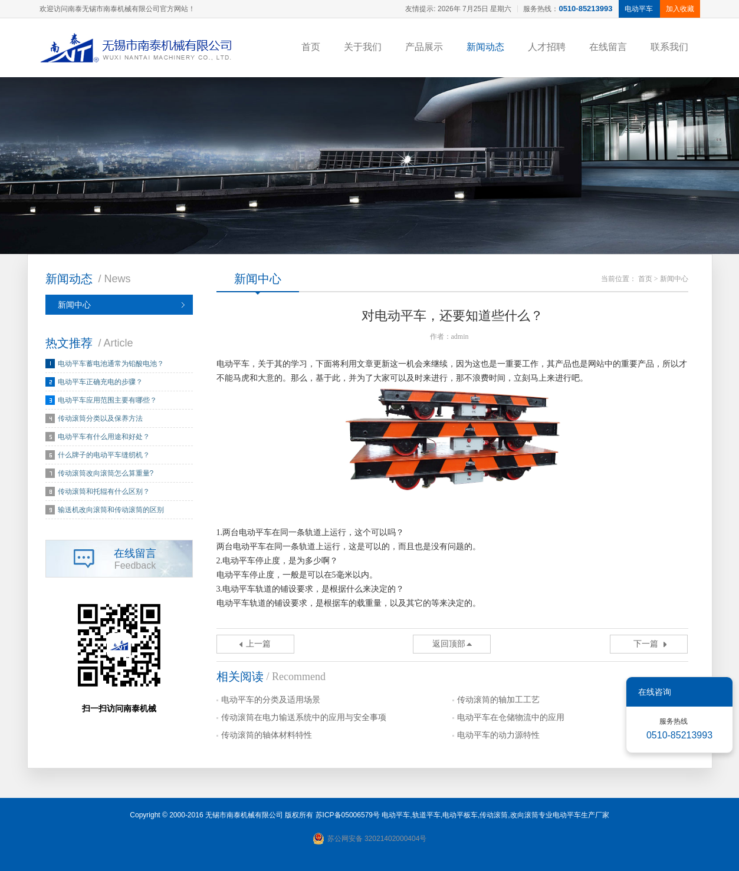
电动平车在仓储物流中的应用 (510, 717)
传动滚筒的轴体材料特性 (266, 735)
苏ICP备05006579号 (348, 815)
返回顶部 (448, 643)
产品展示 (424, 47)
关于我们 (363, 47)
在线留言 (608, 47)
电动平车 (396, 815)
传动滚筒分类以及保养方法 (100, 418)
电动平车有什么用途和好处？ (104, 437)
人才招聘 (547, 47)
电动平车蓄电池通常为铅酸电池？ (111, 363)
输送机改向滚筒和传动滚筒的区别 (111, 510)
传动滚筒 (493, 815)
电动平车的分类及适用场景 (270, 699)
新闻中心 (74, 304)
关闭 (715, 692)
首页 (310, 47)
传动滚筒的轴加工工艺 (498, 699)
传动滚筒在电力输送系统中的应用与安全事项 (303, 717)
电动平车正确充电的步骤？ (100, 382)
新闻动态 (485, 47)
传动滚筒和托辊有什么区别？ (104, 491)
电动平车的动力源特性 (498, 735)
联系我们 (669, 47)
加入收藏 (680, 9)
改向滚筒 (524, 815)
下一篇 (645, 643)
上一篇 (258, 643)
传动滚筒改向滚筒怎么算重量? (106, 473)
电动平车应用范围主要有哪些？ (107, 400)
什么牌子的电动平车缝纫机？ (104, 455)
